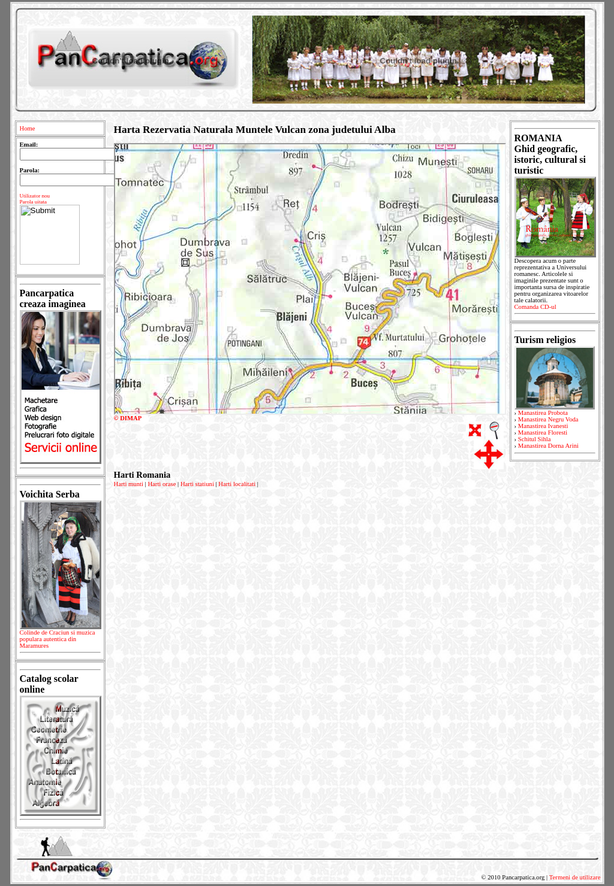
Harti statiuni (197, 484)
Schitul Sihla (534, 439)
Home (27, 128)
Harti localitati (236, 484)
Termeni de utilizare (575, 877)
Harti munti (128, 484)
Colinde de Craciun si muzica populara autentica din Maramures (60, 641)
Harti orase (162, 484)
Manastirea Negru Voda (548, 419)
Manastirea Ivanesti (543, 426)
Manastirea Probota (543, 412)
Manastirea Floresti (543, 432)
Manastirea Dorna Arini (548, 445)
